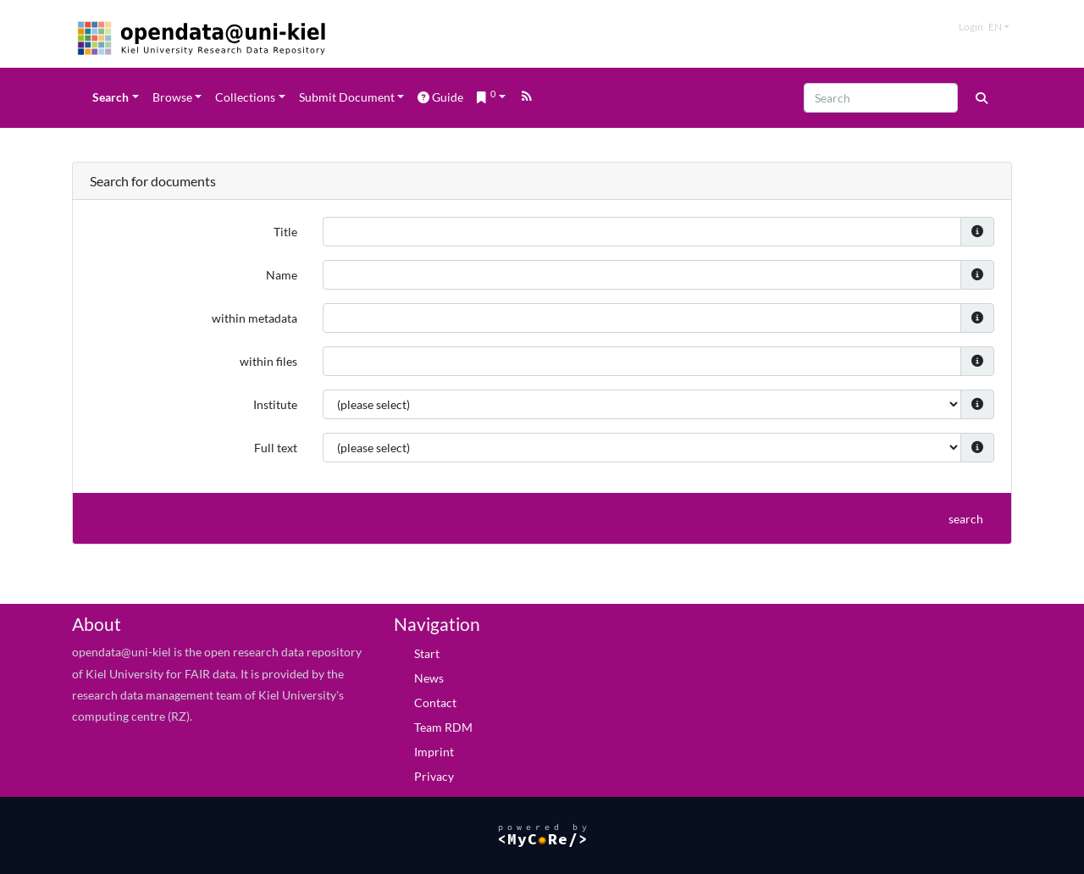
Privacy (434, 776)
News (429, 678)
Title (285, 231)
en (995, 26)
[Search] (881, 98)
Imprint (434, 751)
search (965, 519)
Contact (435, 702)
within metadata (254, 318)
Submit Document (347, 97)
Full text (275, 447)
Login (971, 26)
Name (281, 275)
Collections (245, 97)
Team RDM (443, 727)
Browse (172, 97)
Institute (275, 404)
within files (268, 361)
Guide (440, 97)
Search (110, 97)
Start (427, 653)
